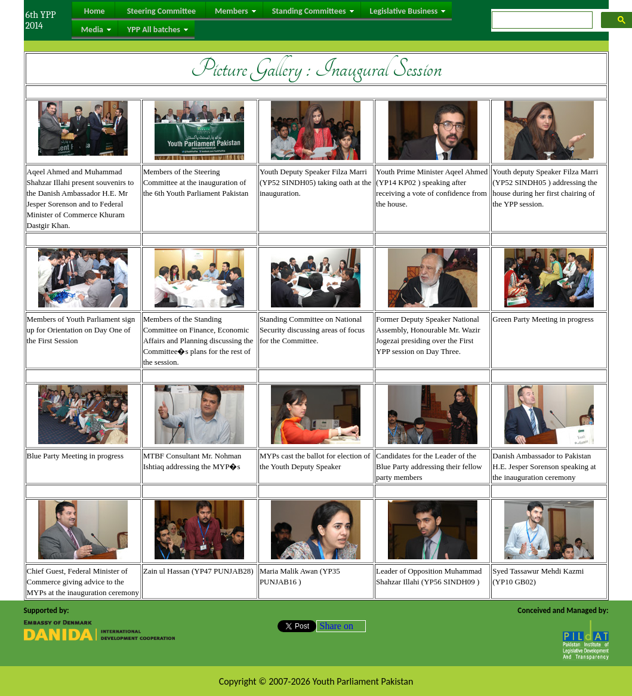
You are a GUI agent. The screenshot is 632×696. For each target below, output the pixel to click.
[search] (541, 20)
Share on (336, 626)
